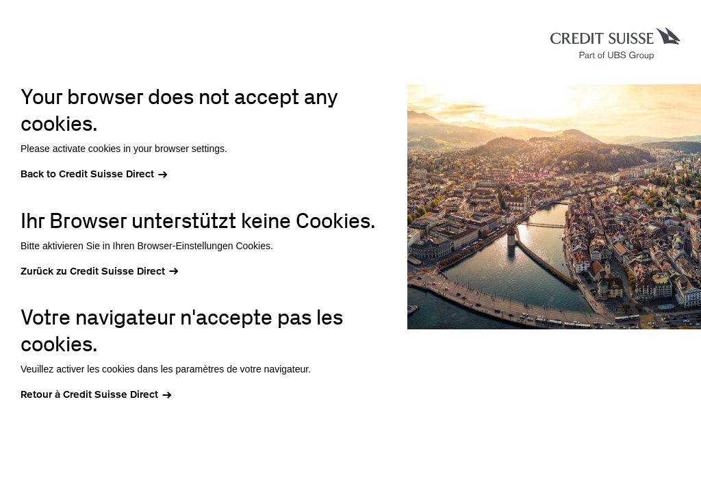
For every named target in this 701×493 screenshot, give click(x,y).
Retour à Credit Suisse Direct (89, 394)
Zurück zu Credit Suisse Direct (93, 271)
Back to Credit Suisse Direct (87, 174)
